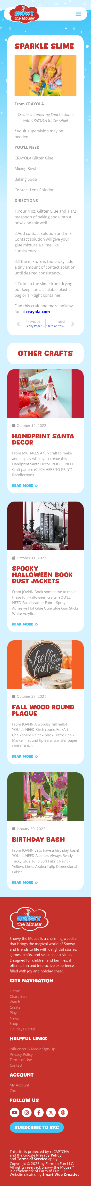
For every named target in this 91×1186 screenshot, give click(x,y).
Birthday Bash (38, 839)
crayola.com (38, 311)
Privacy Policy (49, 1155)
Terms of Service (32, 1158)
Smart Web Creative (61, 1174)
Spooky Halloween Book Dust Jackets (42, 575)
